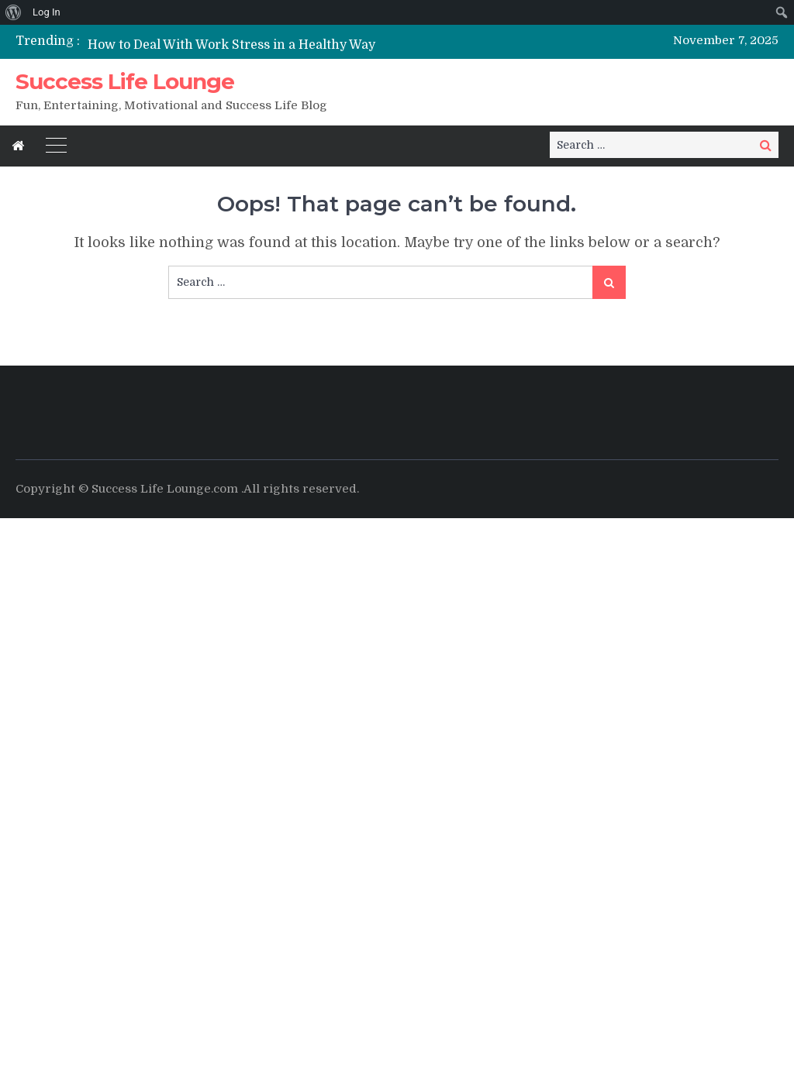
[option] (281, 45)
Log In (46, 12)
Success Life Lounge (125, 81)
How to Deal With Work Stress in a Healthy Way (231, 45)
